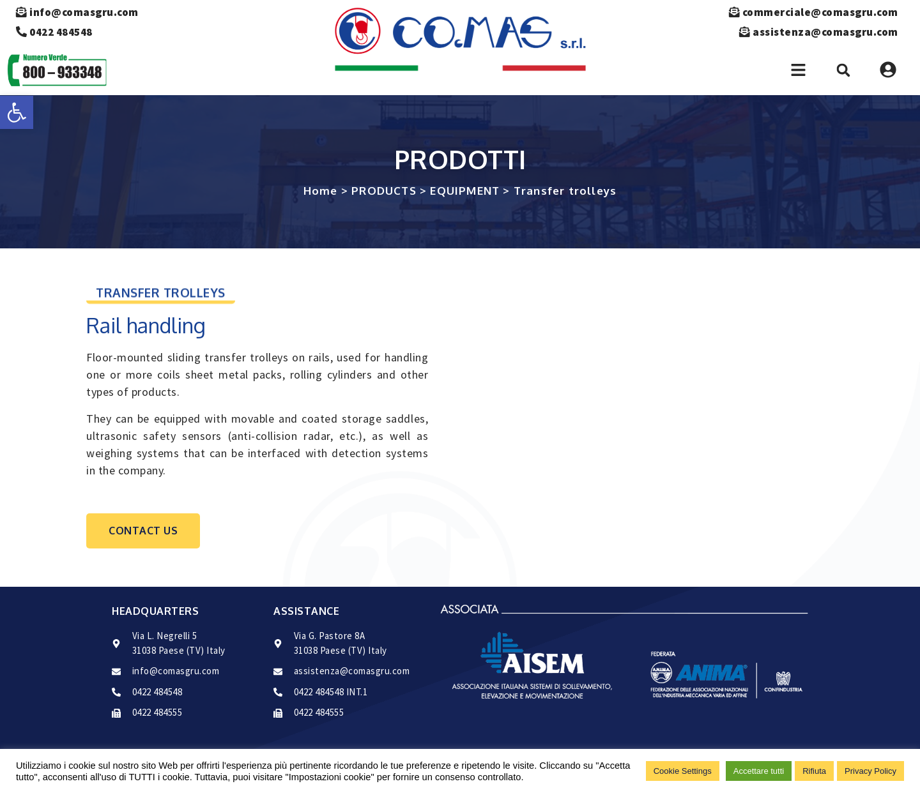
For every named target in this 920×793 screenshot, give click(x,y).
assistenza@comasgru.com (816, 32)
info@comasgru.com (77, 12)
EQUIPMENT (465, 190)
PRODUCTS (384, 190)
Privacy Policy (870, 771)
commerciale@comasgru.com (811, 12)
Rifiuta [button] (814, 771)
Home (320, 190)
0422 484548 (54, 32)
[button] (16, 112)
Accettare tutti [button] (758, 771)
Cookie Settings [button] (683, 771)
